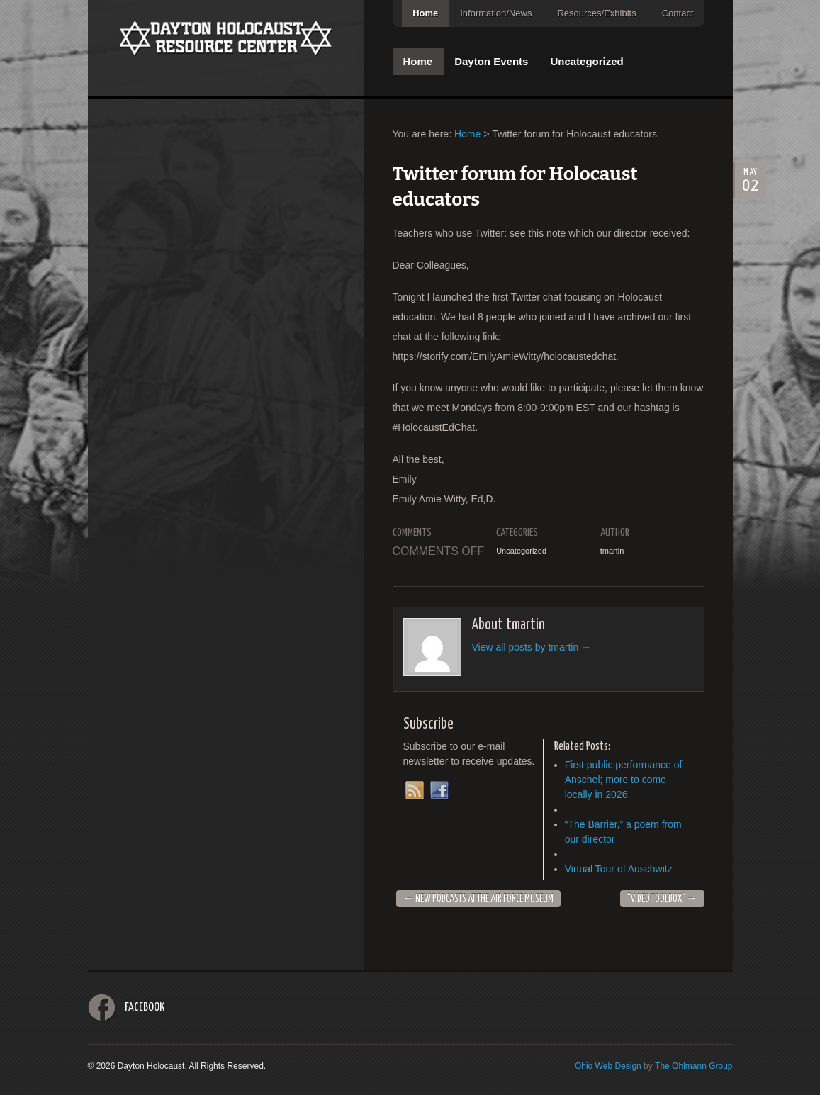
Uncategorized (586, 61)
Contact (678, 13)
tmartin (612, 550)
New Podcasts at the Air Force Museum (478, 899)
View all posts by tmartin (532, 647)
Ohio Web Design (608, 1066)
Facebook (144, 1007)
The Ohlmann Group (693, 1066)
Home (425, 13)
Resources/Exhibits (596, 13)
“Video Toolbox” (662, 899)
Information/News (496, 13)
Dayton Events (491, 61)
